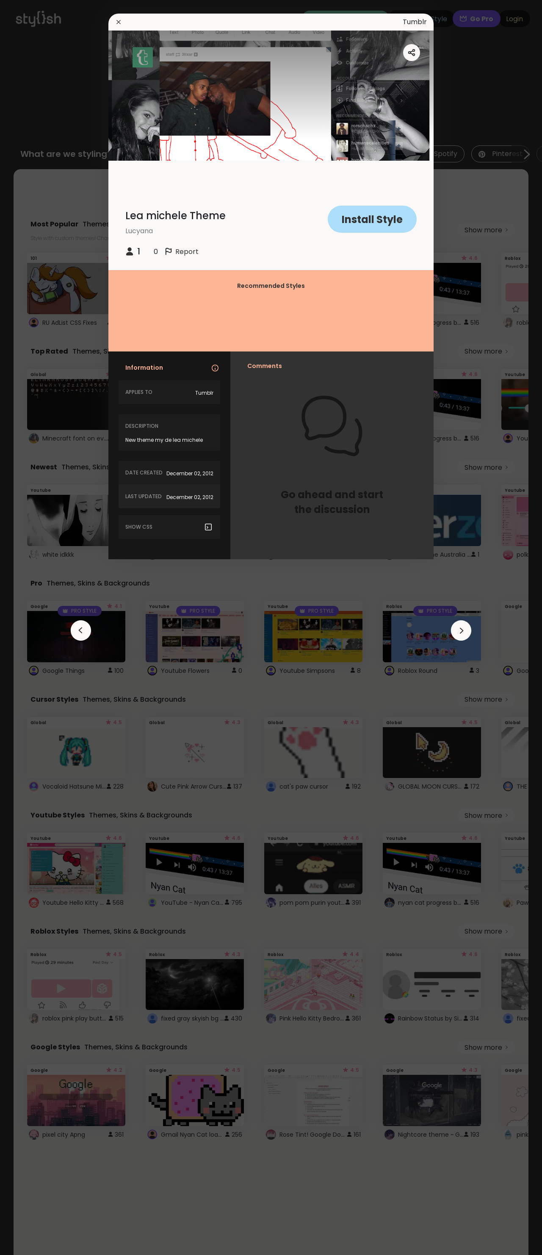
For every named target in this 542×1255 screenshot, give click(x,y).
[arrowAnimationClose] (80, 630)
